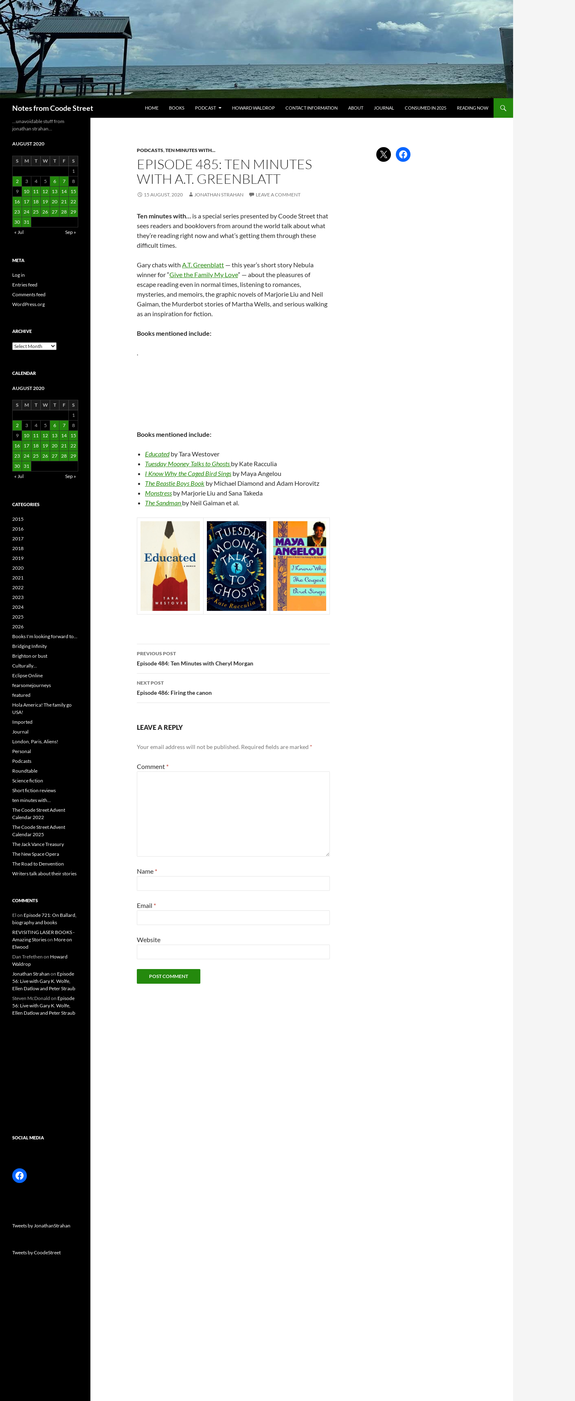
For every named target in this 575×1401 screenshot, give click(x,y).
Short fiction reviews (34, 790)
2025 (18, 617)
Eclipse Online (27, 675)
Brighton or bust (29, 656)
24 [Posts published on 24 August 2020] (26, 212)
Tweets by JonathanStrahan (41, 1226)
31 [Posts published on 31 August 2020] (26, 222)
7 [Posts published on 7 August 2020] (64, 181)
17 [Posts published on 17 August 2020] (26, 201)
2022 (18, 587)
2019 (18, 558)
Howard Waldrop (253, 107)
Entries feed (24, 285)
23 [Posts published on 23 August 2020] (17, 212)
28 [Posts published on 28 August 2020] (64, 212)
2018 (18, 548)
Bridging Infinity (29, 646)
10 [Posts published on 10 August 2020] (26, 191)
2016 (18, 529)
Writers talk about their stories (44, 873)
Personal (21, 751)
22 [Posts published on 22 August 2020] (73, 201)
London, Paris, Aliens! (35, 741)
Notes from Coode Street (52, 108)
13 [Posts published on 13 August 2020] (54, 191)
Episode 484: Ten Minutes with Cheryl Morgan (233, 658)
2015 (18, 519)
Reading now (472, 107)
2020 (18, 568)
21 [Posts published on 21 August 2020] (64, 201)
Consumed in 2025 (425, 107)
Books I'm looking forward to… (44, 636)
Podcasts (150, 150)
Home (151, 107)
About (355, 107)
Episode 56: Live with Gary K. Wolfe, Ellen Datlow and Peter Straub (43, 981)
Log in (18, 275)
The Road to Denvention (38, 864)
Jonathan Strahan (219, 195)
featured (21, 695)
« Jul (19, 232)
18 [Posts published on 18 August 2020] (36, 201)
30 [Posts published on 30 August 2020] (17, 222)
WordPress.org (28, 304)
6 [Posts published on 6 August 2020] (54, 181)
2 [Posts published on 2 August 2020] (17, 181)
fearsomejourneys (31, 685)
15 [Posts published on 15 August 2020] (73, 191)
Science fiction (27, 781)
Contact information (311, 107)
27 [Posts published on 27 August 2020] (54, 212)
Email (146, 905)
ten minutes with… (31, 800)
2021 (18, 578)
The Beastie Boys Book (174, 483)
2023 (18, 597)
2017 (18, 538)
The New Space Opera (35, 854)
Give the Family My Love (203, 274)
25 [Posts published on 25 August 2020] (36, 212)
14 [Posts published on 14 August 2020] (64, 191)
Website (148, 939)
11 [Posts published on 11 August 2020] (36, 191)
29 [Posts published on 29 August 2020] (73, 212)
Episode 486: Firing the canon (233, 687)
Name (147, 871)
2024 (18, 607)
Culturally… (24, 666)
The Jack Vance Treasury (38, 844)
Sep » (70, 232)
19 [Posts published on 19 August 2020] (45, 201)
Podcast (205, 107)
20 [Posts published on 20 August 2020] (54, 201)
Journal (384, 107)
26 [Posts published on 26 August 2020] (45, 212)
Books (176, 107)
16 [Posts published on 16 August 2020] (17, 201)
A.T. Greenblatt (203, 265)
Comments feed (29, 294)
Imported (22, 722)
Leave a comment (278, 195)
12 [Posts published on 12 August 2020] (45, 191)
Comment (153, 766)
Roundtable (24, 771)
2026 (18, 626)
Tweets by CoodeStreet (36, 1252)
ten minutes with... (190, 150)
